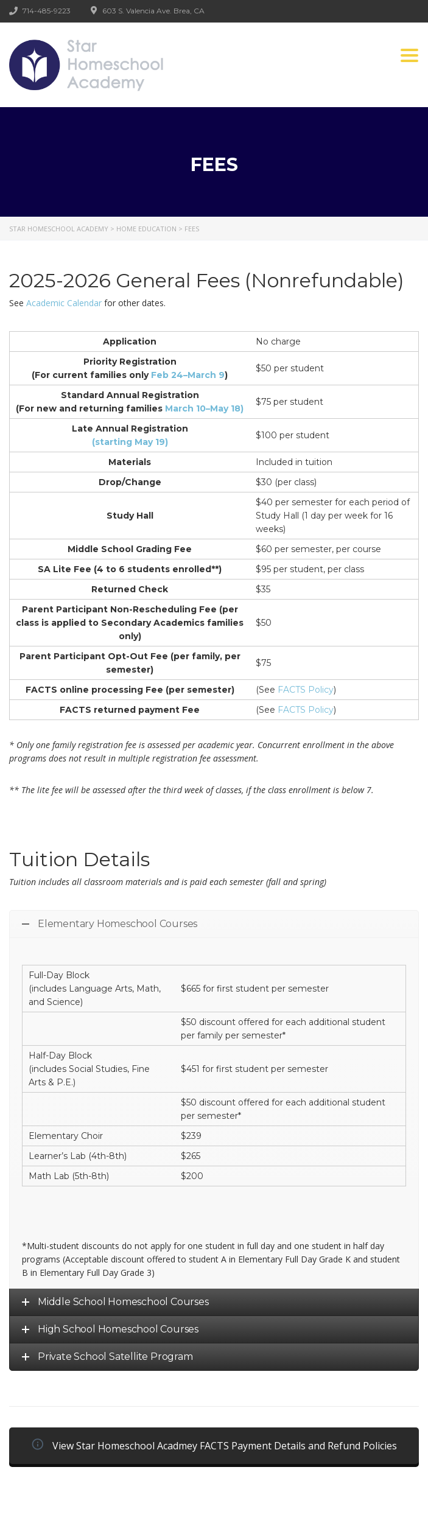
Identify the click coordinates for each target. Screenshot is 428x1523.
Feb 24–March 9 (188, 374)
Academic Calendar (64, 303)
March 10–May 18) (203, 408)
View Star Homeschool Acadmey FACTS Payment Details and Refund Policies (214, 1445)
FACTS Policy (306, 689)
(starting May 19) (130, 441)
